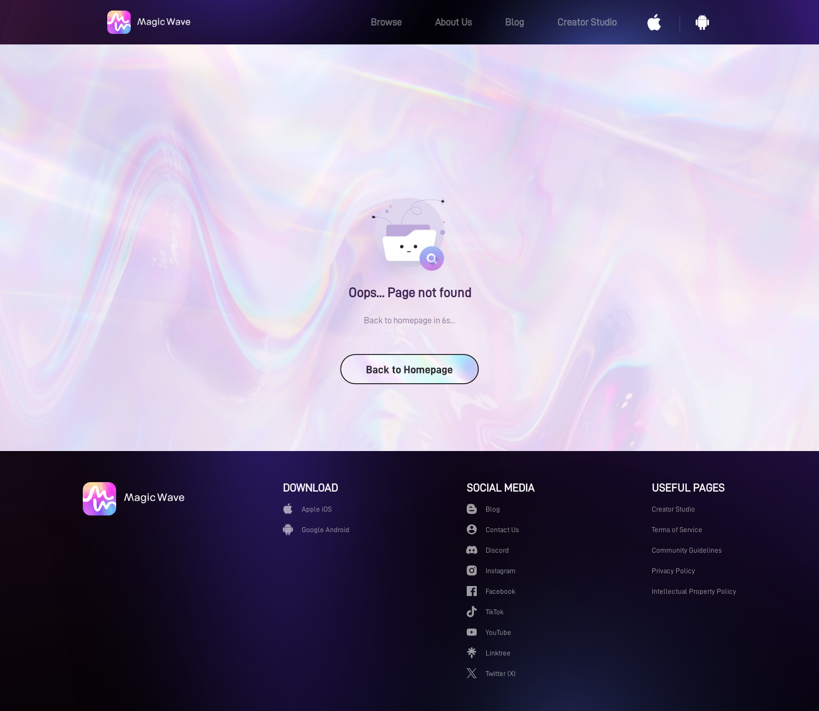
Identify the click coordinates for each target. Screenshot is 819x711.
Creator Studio (587, 22)
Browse (386, 22)
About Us (453, 22)
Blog (514, 22)
